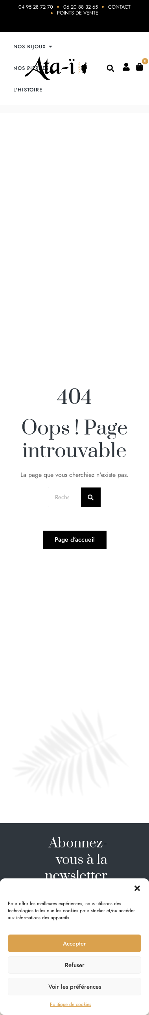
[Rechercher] (91, 497)
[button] (137, 888)
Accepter (74, 943)
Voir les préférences (74, 986)
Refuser (75, 965)
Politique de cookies (70, 1004)
